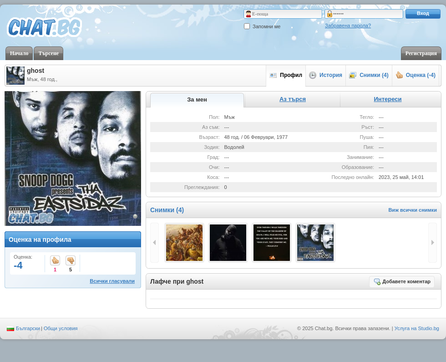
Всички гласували (112, 281)
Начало (19, 53)
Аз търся (292, 99)
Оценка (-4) (415, 75)
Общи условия (61, 328)
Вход (423, 13)
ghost (35, 70)
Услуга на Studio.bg (417, 328)
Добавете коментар (402, 281)
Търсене (48, 53)
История (325, 75)
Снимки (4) (369, 75)
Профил (285, 75)
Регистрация (421, 53)
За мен (197, 99)
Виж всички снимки (412, 210)
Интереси (387, 99)
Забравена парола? (348, 25)
